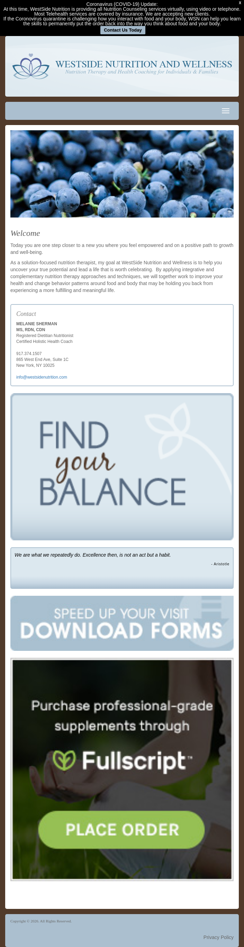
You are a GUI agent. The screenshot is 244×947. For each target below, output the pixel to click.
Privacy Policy (219, 937)
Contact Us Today (123, 30)
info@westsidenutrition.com (41, 377)
